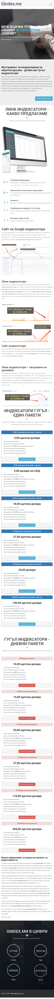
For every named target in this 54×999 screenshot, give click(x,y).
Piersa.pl (13, 993)
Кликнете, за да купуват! (27, 459)
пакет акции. (15, 39)
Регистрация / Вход (44, 98)
